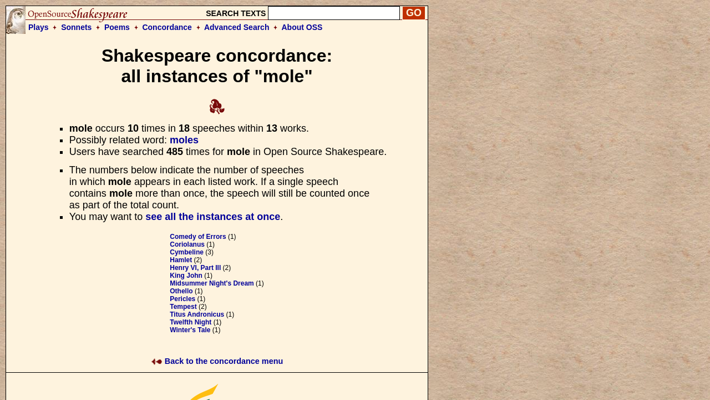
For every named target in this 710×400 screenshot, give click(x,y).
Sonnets (76, 27)
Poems (117, 27)
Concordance (166, 27)
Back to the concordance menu (217, 361)
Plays (38, 27)
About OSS (302, 27)
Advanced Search (237, 27)
